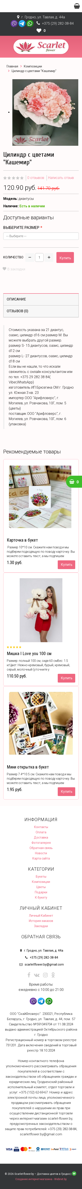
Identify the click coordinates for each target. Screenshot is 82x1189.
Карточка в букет (22, 540)
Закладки (41, 926)
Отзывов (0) (17, 311)
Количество (13, 257)
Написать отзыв (61, 178)
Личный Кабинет (41, 915)
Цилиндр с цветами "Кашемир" (34, 71)
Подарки (41, 892)
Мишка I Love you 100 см (29, 653)
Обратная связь (41, 847)
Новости (41, 853)
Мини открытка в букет (28, 767)
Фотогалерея (41, 842)
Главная (12, 66)
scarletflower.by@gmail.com (44, 964)
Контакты (41, 827)
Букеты (41, 876)
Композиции (33, 66)
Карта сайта (41, 858)
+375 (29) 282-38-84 (58, 23)
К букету (41, 897)
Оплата (41, 832)
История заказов (41, 920)
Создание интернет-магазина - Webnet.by (41, 1179)
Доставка (41, 837)
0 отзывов (35, 178)
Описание (16, 299)
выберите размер (21, 227)
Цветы (41, 887)
